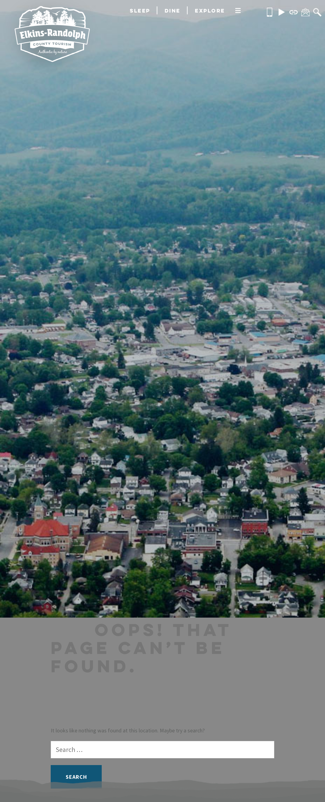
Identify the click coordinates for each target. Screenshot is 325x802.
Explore (210, 10)
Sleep (140, 10)
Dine (173, 10)
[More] (238, 11)
